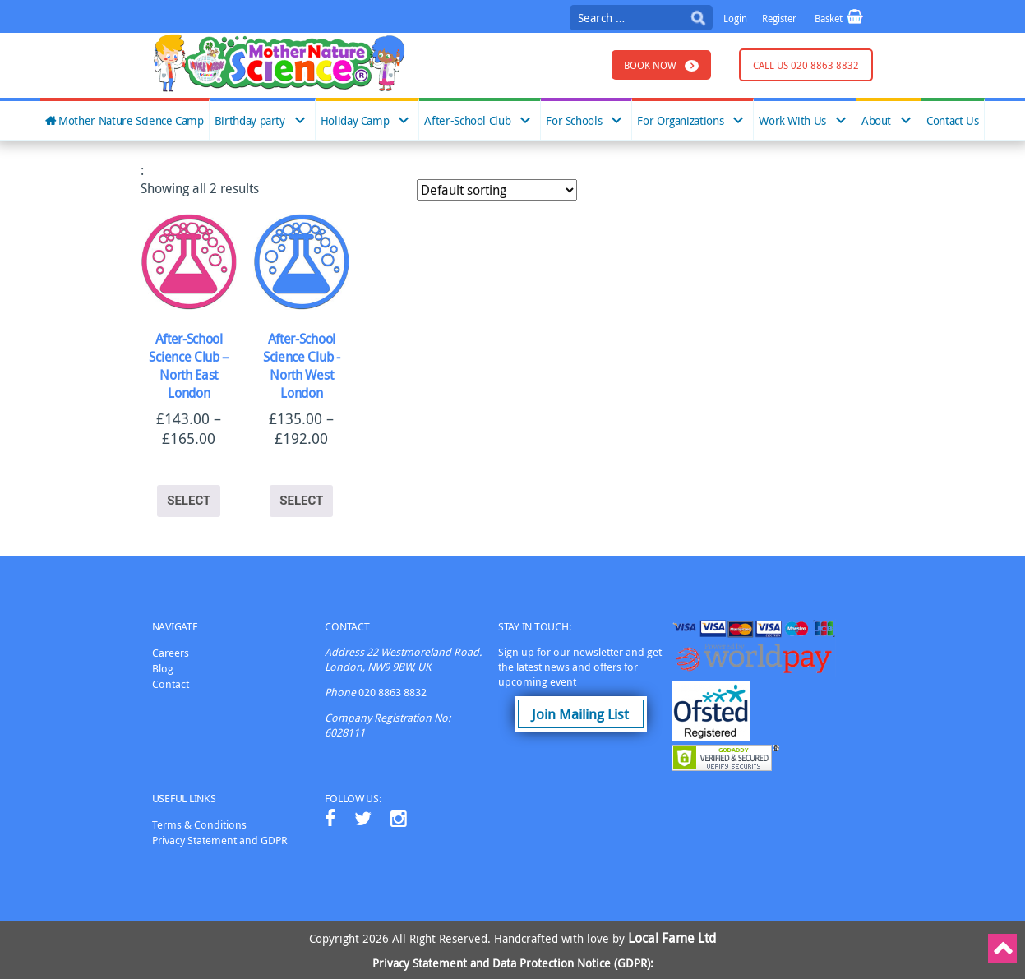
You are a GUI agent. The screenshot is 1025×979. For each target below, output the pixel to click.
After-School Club (467, 120)
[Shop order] (497, 190)
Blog (162, 668)
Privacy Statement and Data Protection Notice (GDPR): (512, 963)
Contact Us (952, 120)
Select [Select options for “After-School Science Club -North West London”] (301, 500)
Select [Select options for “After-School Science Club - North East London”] (188, 500)
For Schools (574, 120)
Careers (170, 652)
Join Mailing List (580, 713)
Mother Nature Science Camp (131, 120)
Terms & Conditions (199, 824)
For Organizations (680, 120)
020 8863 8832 (392, 692)
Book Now (650, 65)
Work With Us (792, 120)
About (876, 120)
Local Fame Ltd (672, 938)
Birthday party (250, 120)
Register (779, 18)
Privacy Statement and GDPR (220, 840)
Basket (830, 18)
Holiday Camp (355, 120)
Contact (170, 684)
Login (735, 18)
